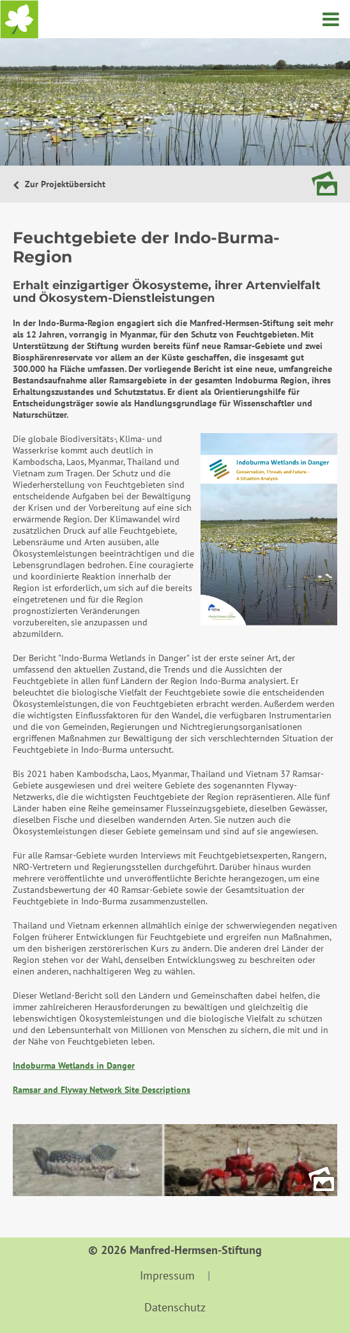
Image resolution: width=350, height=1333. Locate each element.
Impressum (167, 1275)
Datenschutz (175, 1307)
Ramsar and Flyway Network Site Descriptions (101, 1089)
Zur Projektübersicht (63, 184)
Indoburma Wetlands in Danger (74, 1065)
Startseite (19, 19)
